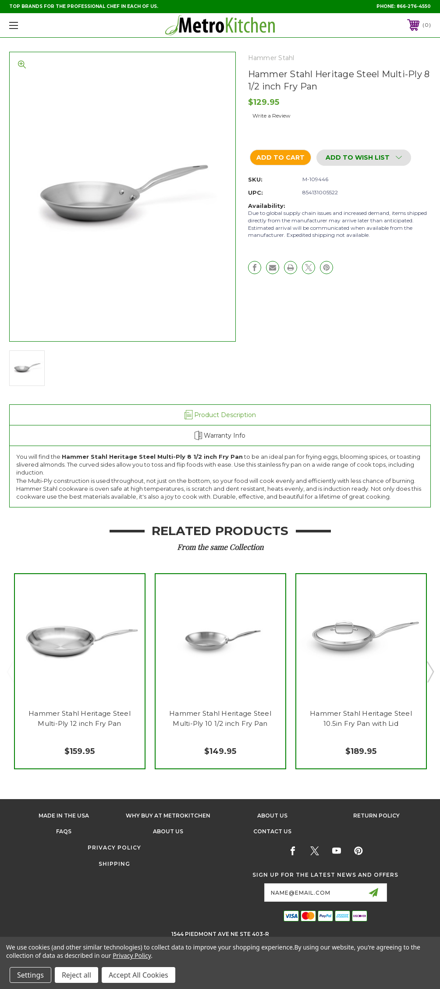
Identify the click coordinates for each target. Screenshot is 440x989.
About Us (272, 815)
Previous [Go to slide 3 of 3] (10, 671)
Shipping (114, 863)
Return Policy (376, 815)
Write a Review (271, 115)
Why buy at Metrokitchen (168, 815)
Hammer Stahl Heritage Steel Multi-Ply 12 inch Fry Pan (79, 718)
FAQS (63, 831)
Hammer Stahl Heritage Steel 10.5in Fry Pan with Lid (361, 718)
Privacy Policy (114, 847)
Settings (30, 975)
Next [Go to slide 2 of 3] (430, 671)
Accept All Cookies (138, 975)
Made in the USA (64, 815)
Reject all (76, 975)
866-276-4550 (414, 6)
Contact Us (272, 831)
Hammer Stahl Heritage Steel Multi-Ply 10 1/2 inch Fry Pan (220, 718)
